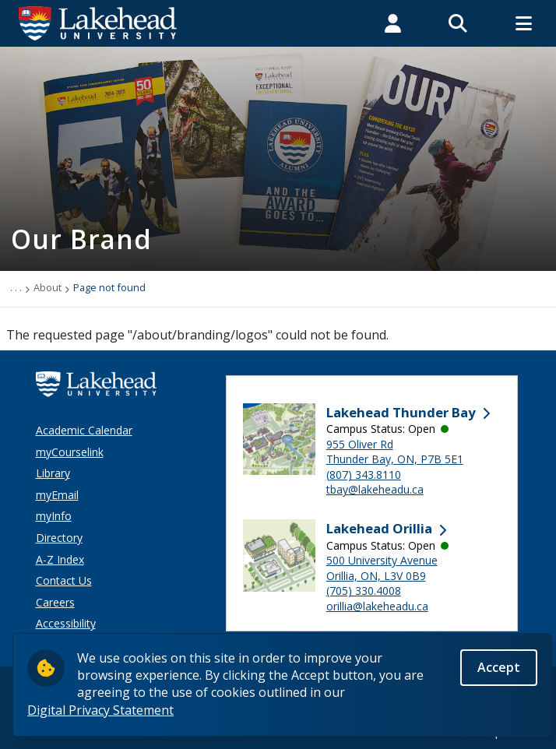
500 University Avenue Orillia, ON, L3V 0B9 (382, 568)
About (47, 287)
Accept (498, 671)
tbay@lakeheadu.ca (375, 489)
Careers (55, 602)
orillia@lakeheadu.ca (377, 606)
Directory (59, 537)
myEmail (57, 494)
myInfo (54, 515)
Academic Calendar (84, 430)
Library (53, 473)
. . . (16, 287)
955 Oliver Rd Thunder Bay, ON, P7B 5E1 (394, 452)
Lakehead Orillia (379, 528)
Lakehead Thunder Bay (401, 412)
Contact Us (64, 580)
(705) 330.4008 (363, 590)
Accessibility (66, 623)
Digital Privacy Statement (100, 714)
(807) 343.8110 (363, 474)
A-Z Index (60, 559)
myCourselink (70, 452)
